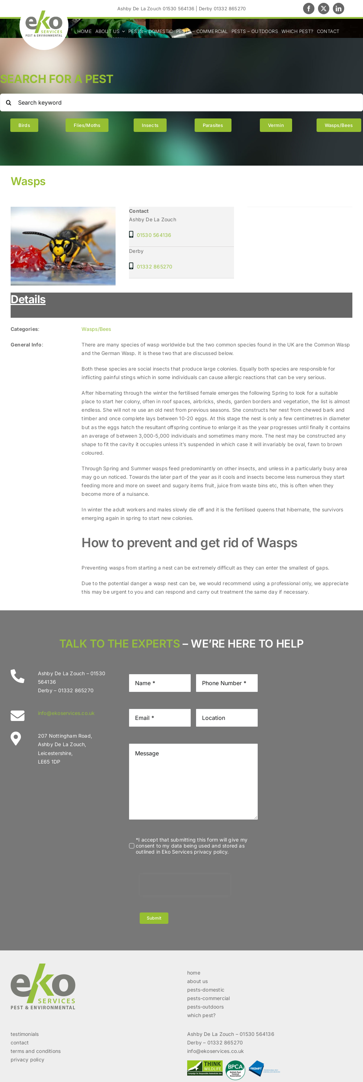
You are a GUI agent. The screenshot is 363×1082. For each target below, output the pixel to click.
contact (20, 1042)
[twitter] (323, 8)
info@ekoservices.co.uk (66, 713)
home (193, 973)
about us (197, 981)
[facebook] (308, 8)
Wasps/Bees (96, 329)
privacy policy (27, 1059)
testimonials (25, 1034)
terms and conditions (36, 1051)
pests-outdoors (205, 1007)
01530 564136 (154, 235)
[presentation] (185, 884)
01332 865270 (155, 266)
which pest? (201, 1015)
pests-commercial (208, 998)
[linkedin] (338, 8)
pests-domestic (205, 990)
